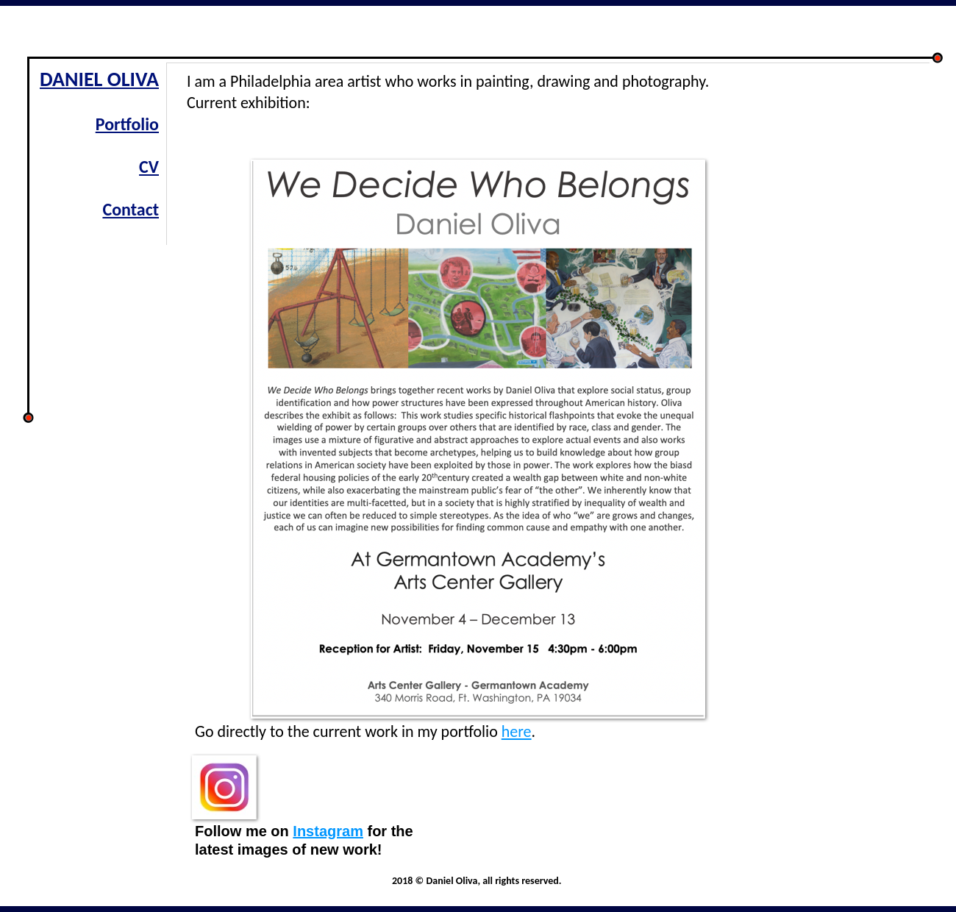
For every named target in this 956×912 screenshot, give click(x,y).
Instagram (328, 831)
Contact (130, 209)
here (517, 731)
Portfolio (127, 124)
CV (149, 166)
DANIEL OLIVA (99, 79)
